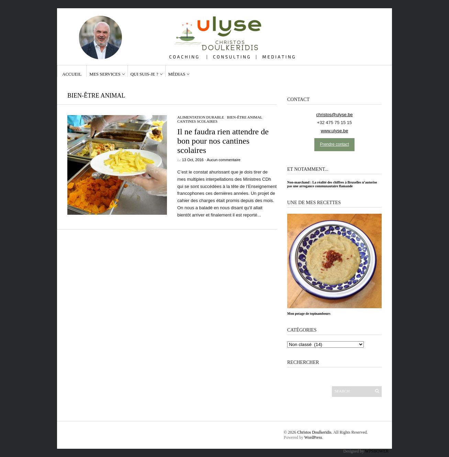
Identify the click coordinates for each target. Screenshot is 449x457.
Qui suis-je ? (144, 74)
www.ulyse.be (334, 130)
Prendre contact (334, 144)
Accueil (71, 74)
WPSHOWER (377, 451)
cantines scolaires (197, 121)
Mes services (104, 74)
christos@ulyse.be (334, 114)
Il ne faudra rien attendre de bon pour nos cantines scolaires (223, 141)
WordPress (313, 437)
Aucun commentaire (223, 160)
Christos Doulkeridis (314, 432)
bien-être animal (244, 117)
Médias (177, 74)
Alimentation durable (200, 117)
